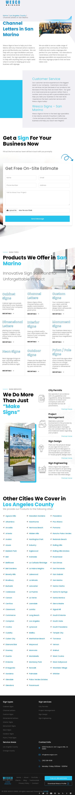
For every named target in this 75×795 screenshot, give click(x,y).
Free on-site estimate (58, 778)
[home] (13, 3)
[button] (3, 3)
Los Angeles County (17, 16)
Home (5, 16)
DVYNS (45, 791)
